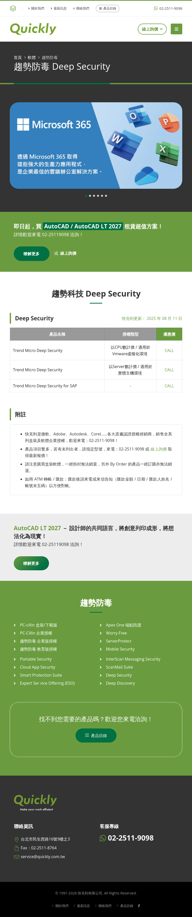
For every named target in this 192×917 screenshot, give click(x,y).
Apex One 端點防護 (123, 625)
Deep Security (119, 675)
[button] (86, 196)
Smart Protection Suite (41, 675)
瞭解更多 (32, 253)
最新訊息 (59, 8)
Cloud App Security (37, 667)
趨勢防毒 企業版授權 (38, 641)
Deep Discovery (120, 683)
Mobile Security (120, 649)
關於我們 (36, 8)
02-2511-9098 (168, 8)
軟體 (32, 57)
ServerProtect (119, 641)
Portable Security (36, 659)
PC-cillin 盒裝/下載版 (38, 625)
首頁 (18, 57)
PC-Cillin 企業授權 (36, 633)
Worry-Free (116, 633)
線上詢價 (152, 29)
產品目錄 (107, 8)
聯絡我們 (81, 8)
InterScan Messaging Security (133, 659)
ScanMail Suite (119, 667)
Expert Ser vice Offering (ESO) (47, 683)
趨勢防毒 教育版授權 (38, 649)
